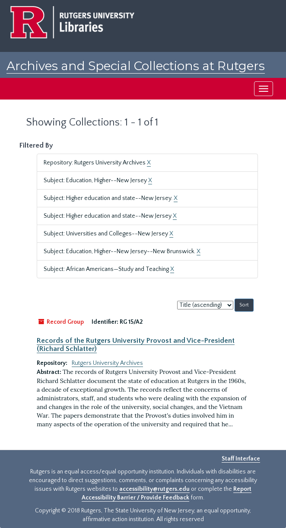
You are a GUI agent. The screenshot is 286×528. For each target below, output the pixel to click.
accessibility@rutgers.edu (154, 489)
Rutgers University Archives (107, 363)
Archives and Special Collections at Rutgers (135, 65)
